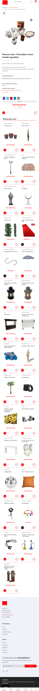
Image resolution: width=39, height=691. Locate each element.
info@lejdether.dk (9, 614)
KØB (22, 244)
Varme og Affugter (25, 312)
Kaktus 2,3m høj (25, 125)
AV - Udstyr (6, 406)
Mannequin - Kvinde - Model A (28, 345)
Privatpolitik (4, 634)
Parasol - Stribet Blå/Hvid (27, 251)
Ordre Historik (5, 645)
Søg (31, 689)
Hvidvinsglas (24, 188)
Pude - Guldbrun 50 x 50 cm (28, 471)
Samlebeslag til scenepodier (28, 408)
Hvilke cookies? (5, 683)
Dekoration (4, 7)
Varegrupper (18, 689)
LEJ (3, 112)
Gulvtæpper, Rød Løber (26, 217)
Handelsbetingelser (6, 632)
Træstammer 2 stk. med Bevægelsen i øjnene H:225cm (9, 568)
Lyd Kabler (6, 532)
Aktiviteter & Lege (25, 343)
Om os (3, 627)
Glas (23, 186)
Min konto (4, 643)
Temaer (11, 689)
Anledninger (4, 689)
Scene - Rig (24, 406)
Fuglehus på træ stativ (9, 503)
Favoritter (4, 650)
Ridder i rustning (7, 188)
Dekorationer (7, 564)
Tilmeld (31, 666)
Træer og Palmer (25, 123)
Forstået (6, 687)
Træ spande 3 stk (8, 125)
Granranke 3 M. (7, 220)
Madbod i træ (7, 314)
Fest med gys (5, 92)
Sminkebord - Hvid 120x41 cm (10, 440)
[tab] (4, 13)
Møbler (23, 469)
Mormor (4, 85)
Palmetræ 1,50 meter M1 (9, 377)
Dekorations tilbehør (13, 7)
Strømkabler (7, 343)
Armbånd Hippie (25, 503)
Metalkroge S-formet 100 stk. (10, 251)
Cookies (5, 680)
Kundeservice (5, 652)
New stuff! (25, 689)
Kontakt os (4, 629)
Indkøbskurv (5, 647)
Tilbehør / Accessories (26, 501)
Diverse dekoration (8, 123)
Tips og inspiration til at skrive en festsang (11, 90)
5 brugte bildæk (25, 377)
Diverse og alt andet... (8, 438)
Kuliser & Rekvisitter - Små (9, 186)
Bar (5, 312)
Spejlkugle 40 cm (8, 471)
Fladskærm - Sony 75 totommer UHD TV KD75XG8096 (8, 410)
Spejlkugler (7, 469)
